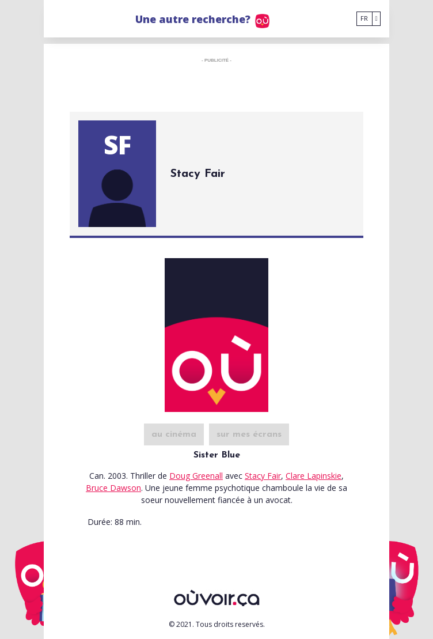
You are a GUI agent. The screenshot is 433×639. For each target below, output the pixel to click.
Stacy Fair (263, 475)
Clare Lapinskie (313, 475)
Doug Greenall (196, 475)
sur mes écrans (249, 434)
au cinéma (173, 434)
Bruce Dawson (113, 487)
